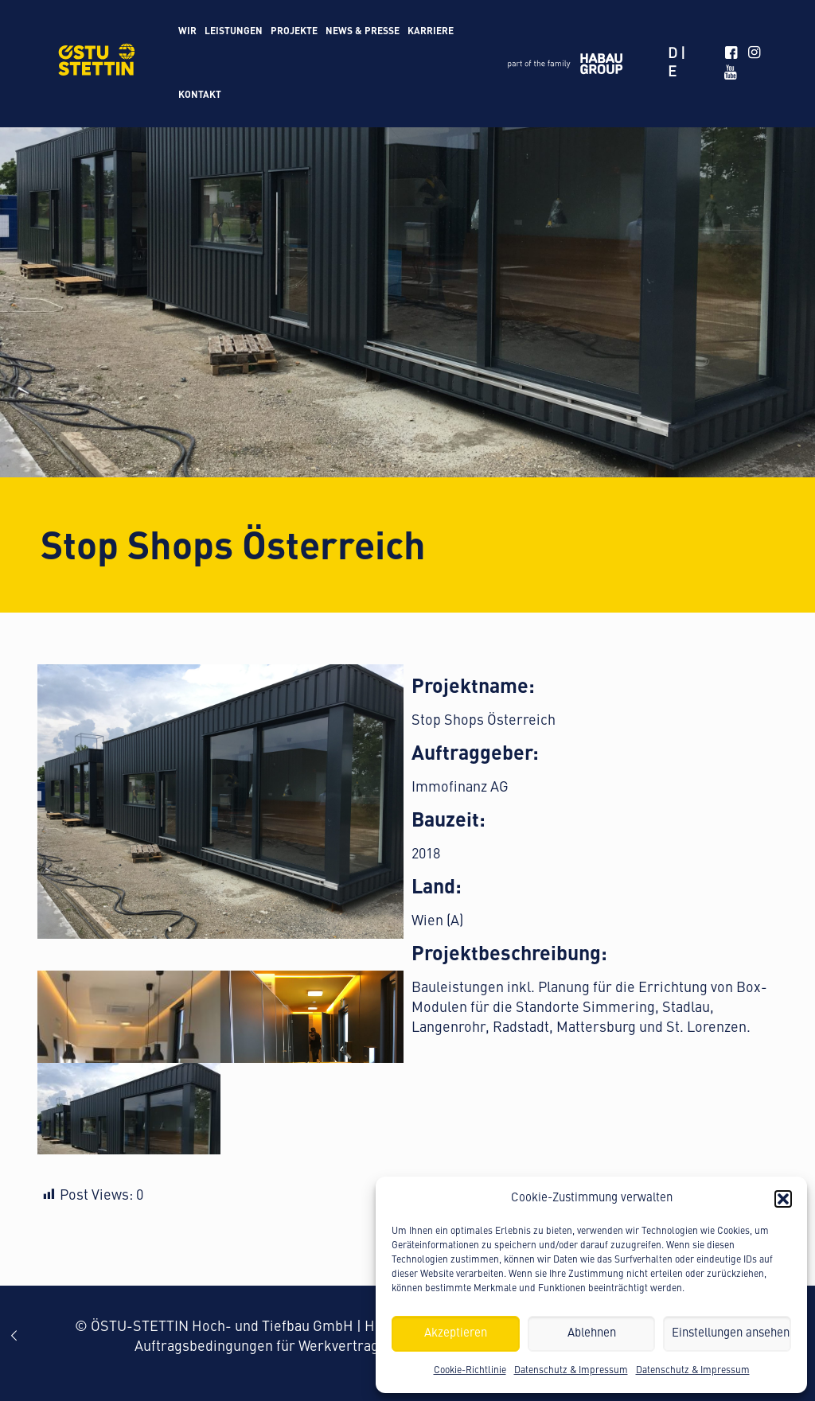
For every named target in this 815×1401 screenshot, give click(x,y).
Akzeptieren (455, 1334)
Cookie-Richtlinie (470, 1371)
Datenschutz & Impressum (571, 1371)
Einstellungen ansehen (731, 1334)
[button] (783, 1199)
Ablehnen (591, 1334)
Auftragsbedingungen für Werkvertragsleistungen (294, 1347)
